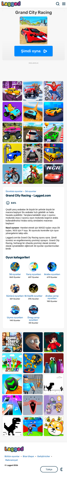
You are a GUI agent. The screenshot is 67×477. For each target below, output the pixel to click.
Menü (64, 4)
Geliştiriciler (43, 456)
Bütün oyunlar (12, 456)
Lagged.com (14, 449)
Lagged (11, 4)
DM (62, 469)
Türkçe (49, 469)
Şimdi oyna (31, 51)
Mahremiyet (11, 460)
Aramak (58, 4)
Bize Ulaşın (28, 456)
